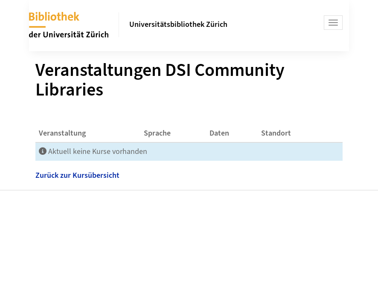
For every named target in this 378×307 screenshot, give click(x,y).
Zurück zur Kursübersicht (77, 175)
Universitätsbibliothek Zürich (178, 24)
